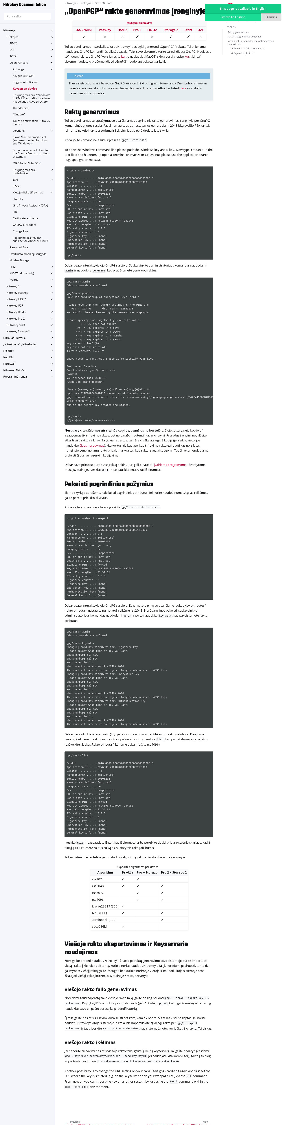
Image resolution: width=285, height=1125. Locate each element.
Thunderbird (21, 108)
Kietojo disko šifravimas (28, 192)
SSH (15, 180)
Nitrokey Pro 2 (15, 318)
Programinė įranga (15, 376)
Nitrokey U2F (14, 305)
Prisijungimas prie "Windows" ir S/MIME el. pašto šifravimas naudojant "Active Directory (31, 98)
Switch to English (232, 17)
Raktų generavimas (238, 32)
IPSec (16, 186)
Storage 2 (171, 30)
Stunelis (18, 199)
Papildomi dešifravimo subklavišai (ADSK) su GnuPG (31, 239)
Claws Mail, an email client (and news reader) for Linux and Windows (30, 140)
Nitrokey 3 (13, 286)
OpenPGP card (19, 63)
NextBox (8, 351)
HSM (13, 267)
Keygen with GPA (23, 76)
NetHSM (8, 357)
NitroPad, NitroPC (14, 338)
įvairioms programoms (170, 465)
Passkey (105, 30)
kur (123, 56)
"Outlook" (19, 114)
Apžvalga (18, 69)
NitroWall (9, 364)
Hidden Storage (19, 260)
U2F (12, 50)
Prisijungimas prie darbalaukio (24, 171)
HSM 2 (122, 30)
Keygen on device (25, 88)
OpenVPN (19, 131)
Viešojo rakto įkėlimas (242, 53)
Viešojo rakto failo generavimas (248, 48)
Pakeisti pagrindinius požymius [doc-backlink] (109, 484)
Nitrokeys (9, 30)
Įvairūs (14, 280)
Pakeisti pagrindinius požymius (244, 36)
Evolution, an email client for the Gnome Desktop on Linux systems (31, 153)
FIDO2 (14, 43)
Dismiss (270, 17)
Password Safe (19, 247)
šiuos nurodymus (92, 445)
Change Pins (20, 231)
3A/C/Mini (84, 30)
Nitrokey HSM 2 (16, 312)
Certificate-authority (25, 218)
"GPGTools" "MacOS (25, 163)
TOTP (13, 56)
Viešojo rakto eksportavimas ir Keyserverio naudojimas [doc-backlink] (126, 948)
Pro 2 (137, 30)
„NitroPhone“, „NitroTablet (19, 344)
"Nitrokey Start (15, 325)
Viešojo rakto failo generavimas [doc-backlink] (101, 989)
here (183, 88)
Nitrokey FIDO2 (16, 299)
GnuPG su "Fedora (24, 225)
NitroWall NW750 (14, 370)
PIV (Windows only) (22, 273)
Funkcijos (12, 37)
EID (15, 212)
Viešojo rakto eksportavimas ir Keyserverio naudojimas (251, 42)
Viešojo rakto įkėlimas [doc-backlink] (90, 1042)
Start (188, 30)
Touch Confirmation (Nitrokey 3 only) (31, 122)
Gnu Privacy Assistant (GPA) (30, 205)
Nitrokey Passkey (17, 293)
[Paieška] (27, 16)
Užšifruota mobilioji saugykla (28, 254)
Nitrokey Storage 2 (18, 331)
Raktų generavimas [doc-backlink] (92, 112)
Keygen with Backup (25, 82)
